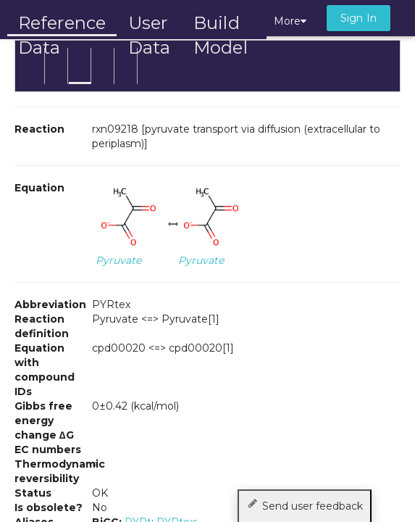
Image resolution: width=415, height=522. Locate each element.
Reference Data (62, 23)
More (290, 21)
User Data (149, 24)
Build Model (220, 24)
